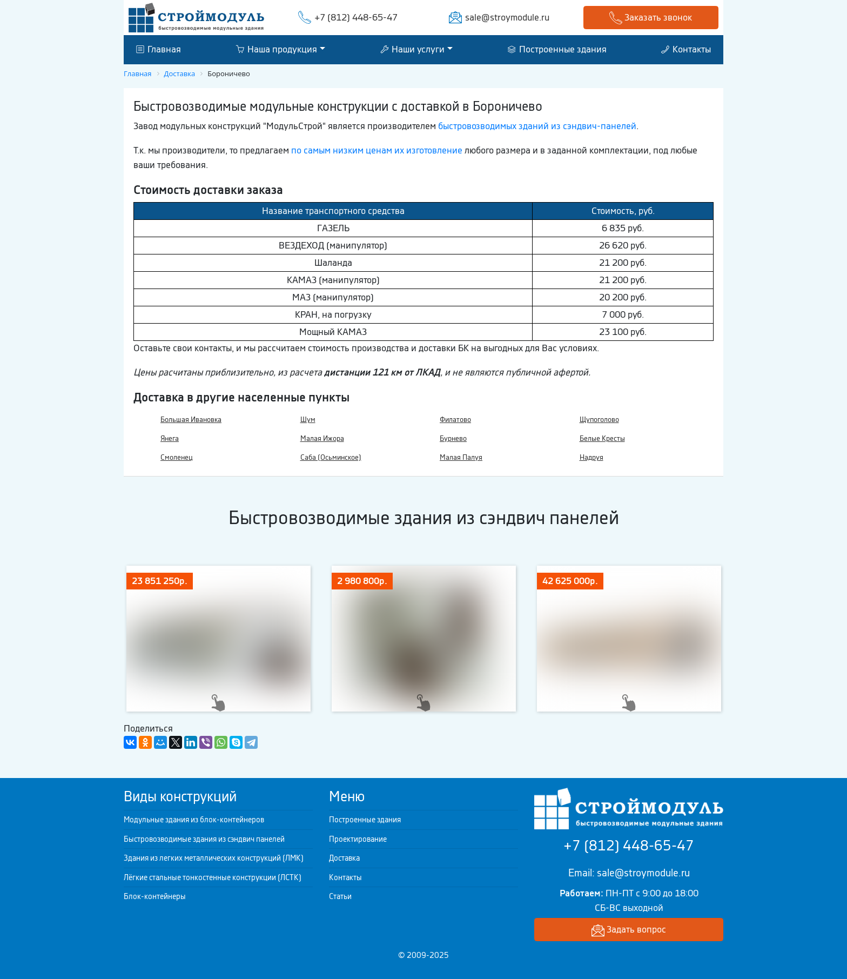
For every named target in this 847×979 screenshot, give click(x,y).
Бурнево (453, 438)
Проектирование (358, 839)
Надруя (591, 457)
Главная (158, 49)
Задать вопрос (628, 930)
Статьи (340, 896)
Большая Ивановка (190, 419)
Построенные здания (557, 49)
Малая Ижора (322, 438)
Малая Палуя (461, 457)
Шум (307, 419)
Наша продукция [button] (276, 49)
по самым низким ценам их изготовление (376, 150)
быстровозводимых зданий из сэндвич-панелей (537, 126)
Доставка (344, 858)
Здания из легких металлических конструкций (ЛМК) (214, 858)
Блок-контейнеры (155, 896)
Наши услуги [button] (412, 49)
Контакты (686, 49)
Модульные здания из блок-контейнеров (194, 819)
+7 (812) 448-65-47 (356, 17)
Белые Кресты (602, 438)
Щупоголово (599, 419)
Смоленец (176, 457)
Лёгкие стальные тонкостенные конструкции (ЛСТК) (212, 877)
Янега (169, 438)
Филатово (455, 419)
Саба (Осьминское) (330, 457)
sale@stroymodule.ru (507, 17)
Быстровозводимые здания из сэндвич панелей (204, 839)
